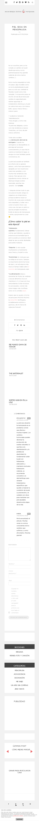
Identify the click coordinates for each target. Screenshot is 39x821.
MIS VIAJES (19, 682)
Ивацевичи (21, 418)
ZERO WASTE (19, 689)
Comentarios (19, 320)
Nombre (12, 564)
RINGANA (19, 652)
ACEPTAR (19, 819)
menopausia (19, 670)
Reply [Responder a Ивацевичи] (29, 418)
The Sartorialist (16, 374)
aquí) (24, 290)
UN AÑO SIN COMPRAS (19, 685)
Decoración (19, 678)
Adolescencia (19, 674)
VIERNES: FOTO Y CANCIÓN (19, 656)
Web (10, 580)
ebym (21, 331)
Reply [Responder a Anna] (29, 513)
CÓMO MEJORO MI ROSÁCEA (22, 750)
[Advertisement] (19, 715)
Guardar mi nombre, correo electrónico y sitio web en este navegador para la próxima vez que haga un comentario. (15, 600)
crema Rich (14, 300)
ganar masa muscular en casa (19, 772)
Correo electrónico (13, 572)
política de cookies (18, 816)
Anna (19, 514)
